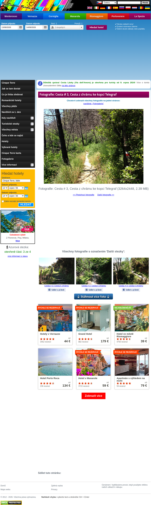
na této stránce (68, 85)
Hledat (25, 204)
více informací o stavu (18, 256)
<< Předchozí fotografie (83, 195)
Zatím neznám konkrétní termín (17, 201)
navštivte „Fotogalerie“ (93, 103)
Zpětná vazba (57, 486)
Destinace (6, 178)
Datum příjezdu (8, 23)
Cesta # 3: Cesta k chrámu (56, 286)
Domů (3, 486)
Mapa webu (5, 489)
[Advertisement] (75, 56)
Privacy (54, 489)
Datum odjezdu (33, 23)
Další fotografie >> (105, 195)
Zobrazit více (93, 395)
